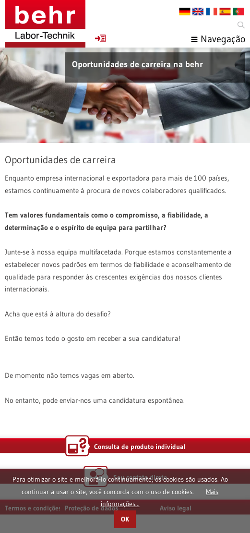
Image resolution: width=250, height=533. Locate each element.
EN (198, 11)
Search (240, 25)
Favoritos (100, 38)
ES (225, 11)
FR (211, 11)
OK (125, 519)
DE (184, 11)
